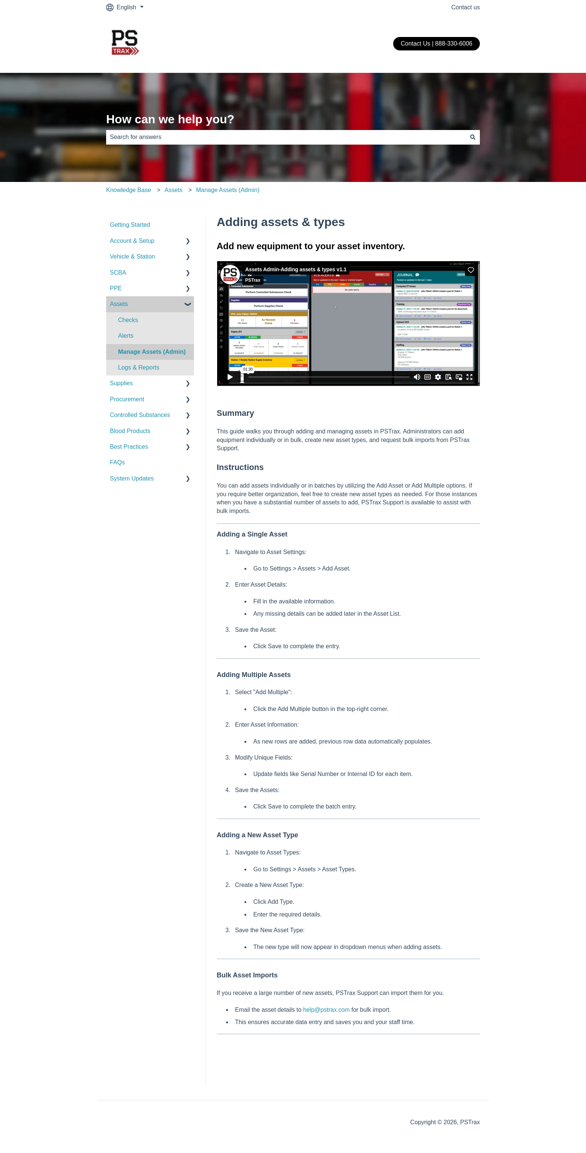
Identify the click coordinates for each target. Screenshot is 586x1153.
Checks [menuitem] (128, 320)
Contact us (465, 7)
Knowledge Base (128, 190)
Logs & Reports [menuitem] (138, 367)
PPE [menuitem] (116, 288)
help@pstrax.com (326, 1010)
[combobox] (286, 137)
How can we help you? (170, 119)
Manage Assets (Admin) (227, 190)
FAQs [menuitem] (117, 462)
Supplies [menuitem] (121, 383)
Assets (173, 190)
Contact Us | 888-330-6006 (436, 43)
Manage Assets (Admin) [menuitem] (152, 352)
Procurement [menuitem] (127, 399)
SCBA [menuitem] (118, 272)
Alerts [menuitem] (125, 336)
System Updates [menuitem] (132, 478)
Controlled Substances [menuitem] (140, 415)
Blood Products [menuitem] (130, 431)
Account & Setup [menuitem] (132, 241)
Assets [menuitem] (119, 304)
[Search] (473, 137)
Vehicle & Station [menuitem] (132, 256)
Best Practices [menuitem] (129, 446)
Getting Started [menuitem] (130, 225)
